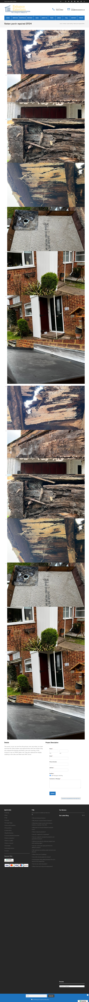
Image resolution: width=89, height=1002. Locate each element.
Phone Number (53, 761)
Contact (73, 18)
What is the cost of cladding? (39, 854)
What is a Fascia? (9, 843)
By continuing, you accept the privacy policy (40, 999)
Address (51, 767)
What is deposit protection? (39, 832)
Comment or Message (55, 778)
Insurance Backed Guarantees (12, 835)
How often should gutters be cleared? (42, 857)
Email (51, 756)
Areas (59, 18)
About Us (44, 18)
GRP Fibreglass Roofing (57, 775)
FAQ (66, 18)
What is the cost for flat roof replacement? (43, 866)
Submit (52, 793)
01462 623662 (13, 1)
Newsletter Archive (9, 848)
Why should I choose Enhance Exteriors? (42, 820)
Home (8, 18)
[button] (84, 815)
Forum (81, 18)
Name (51, 748)
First (50, 753)
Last (60, 753)
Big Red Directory (9, 833)
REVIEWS (29, 18)
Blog (37, 18)
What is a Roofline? (9, 838)
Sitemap (7, 812)
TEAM (51, 18)
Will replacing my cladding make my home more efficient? (44, 851)
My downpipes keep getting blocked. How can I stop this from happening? (43, 860)
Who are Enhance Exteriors (39, 818)
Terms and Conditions (10, 825)
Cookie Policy (8, 830)
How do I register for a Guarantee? (41, 834)
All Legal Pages (8, 823)
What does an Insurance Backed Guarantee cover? (42, 828)
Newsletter (7, 845)
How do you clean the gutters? (40, 864)
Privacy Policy (8, 828)
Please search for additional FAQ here (41, 812)
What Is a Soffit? (9, 840)
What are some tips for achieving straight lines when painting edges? (43, 842)
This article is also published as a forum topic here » (71, 798)
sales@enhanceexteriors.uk (78, 10)
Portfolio (22, 18)
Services (15, 18)
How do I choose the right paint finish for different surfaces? (42, 846)
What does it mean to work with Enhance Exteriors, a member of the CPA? (42, 824)
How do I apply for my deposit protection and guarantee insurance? (43, 837)
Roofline (51, 773)
